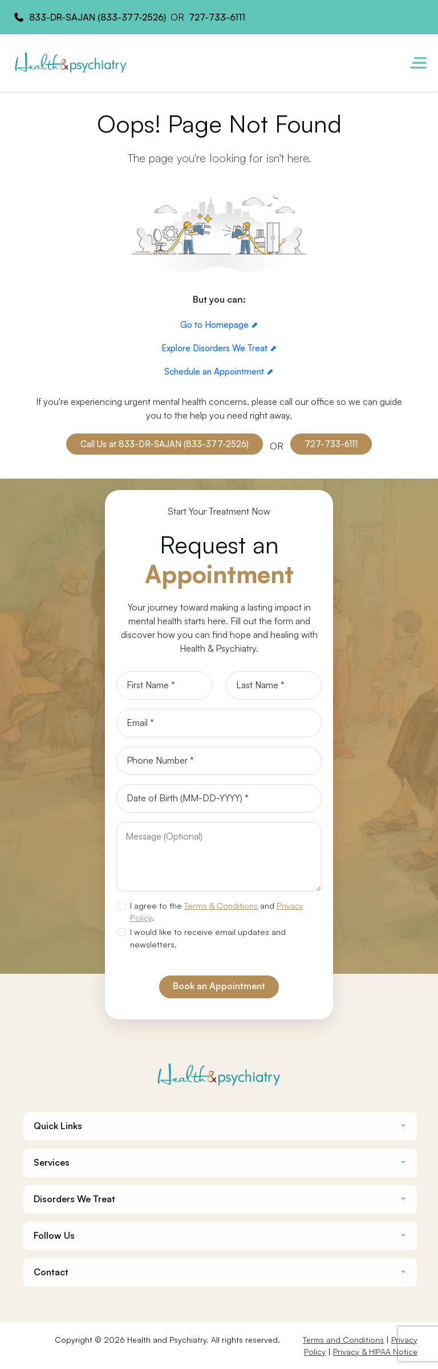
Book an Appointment (219, 985)
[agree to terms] (121, 906)
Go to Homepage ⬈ (219, 324)
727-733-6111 (331, 444)
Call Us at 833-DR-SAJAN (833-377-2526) (164, 444)
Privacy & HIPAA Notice (375, 1351)
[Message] (219, 857)
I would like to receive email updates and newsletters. (208, 937)
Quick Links (58, 1126)
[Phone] (219, 760)
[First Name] (164, 685)
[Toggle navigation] (418, 63)
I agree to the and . (216, 911)
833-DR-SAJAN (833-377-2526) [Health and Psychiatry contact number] (97, 17)
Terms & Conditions (221, 905)
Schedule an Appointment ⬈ (219, 371)
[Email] (219, 723)
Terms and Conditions (343, 1339)
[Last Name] (274, 685)
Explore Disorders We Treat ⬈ (219, 348)
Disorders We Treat (74, 1199)
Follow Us (54, 1235)
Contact (51, 1272)
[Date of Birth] (219, 798)
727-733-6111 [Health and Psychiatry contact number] (217, 17)
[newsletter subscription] (121, 932)
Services (52, 1162)
